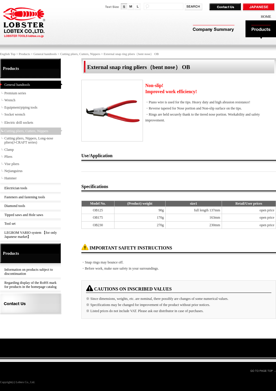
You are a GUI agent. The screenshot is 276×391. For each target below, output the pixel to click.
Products (260, 29)
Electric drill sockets (18, 123)
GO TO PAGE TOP (263, 370)
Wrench (9, 100)
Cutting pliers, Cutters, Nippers (80, 54)
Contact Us (226, 7)
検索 (193, 7)
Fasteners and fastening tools (24, 197)
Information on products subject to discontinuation (28, 272)
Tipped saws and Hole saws (23, 215)
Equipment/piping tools (20, 107)
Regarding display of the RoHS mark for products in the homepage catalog (30, 285)
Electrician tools (15, 188)
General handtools (45, 54)
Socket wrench (14, 114)
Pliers (8, 157)
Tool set (9, 224)
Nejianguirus (13, 171)
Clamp (9, 150)
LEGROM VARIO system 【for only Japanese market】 (30, 235)
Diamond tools (14, 206)
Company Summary (213, 29)
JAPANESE (259, 7)
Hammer (10, 178)
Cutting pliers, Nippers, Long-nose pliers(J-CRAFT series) (28, 140)
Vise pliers (11, 164)
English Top (7, 54)
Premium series (15, 93)
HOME (266, 17)
